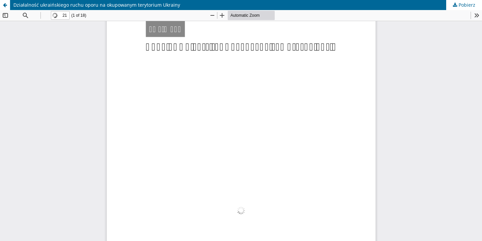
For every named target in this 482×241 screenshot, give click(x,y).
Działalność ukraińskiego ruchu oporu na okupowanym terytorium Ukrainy (96, 5)
